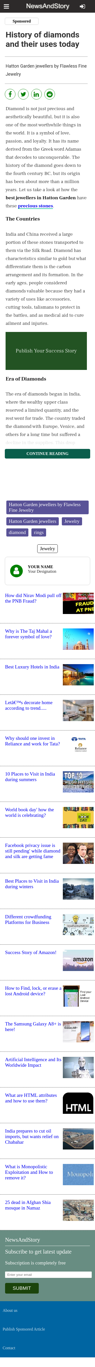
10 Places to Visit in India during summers (30, 776)
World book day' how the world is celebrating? (29, 812)
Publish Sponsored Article (24, 1329)
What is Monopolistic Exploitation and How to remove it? (29, 1172)
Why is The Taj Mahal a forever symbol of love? (28, 633)
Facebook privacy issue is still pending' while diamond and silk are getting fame (32, 851)
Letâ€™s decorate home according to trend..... (28, 705)
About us (10, 1310)
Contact (9, 1348)
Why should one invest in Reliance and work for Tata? (32, 741)
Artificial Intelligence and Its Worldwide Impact (33, 1062)
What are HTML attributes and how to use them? (31, 1098)
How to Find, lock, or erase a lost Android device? (33, 990)
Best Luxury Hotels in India (32, 666)
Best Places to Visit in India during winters (32, 883)
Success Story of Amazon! (30, 952)
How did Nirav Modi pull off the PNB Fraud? (33, 598)
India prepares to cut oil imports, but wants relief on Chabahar (32, 1136)
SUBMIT (22, 1288)
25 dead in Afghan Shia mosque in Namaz (28, 1205)
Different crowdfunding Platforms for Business (28, 919)
